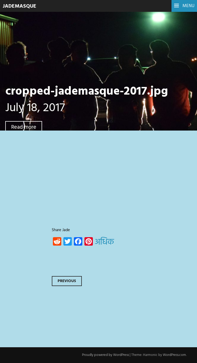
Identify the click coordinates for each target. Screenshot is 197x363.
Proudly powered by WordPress (105, 355)
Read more (23, 127)
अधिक (104, 242)
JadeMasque (19, 6)
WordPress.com (174, 355)
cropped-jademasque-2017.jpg (86, 91)
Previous (67, 281)
